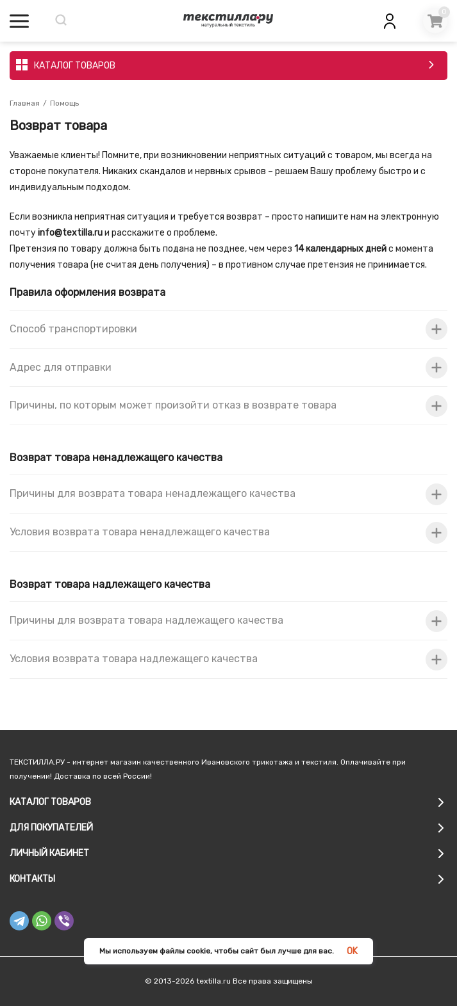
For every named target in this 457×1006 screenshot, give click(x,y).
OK (352, 951)
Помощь (64, 103)
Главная (25, 103)
